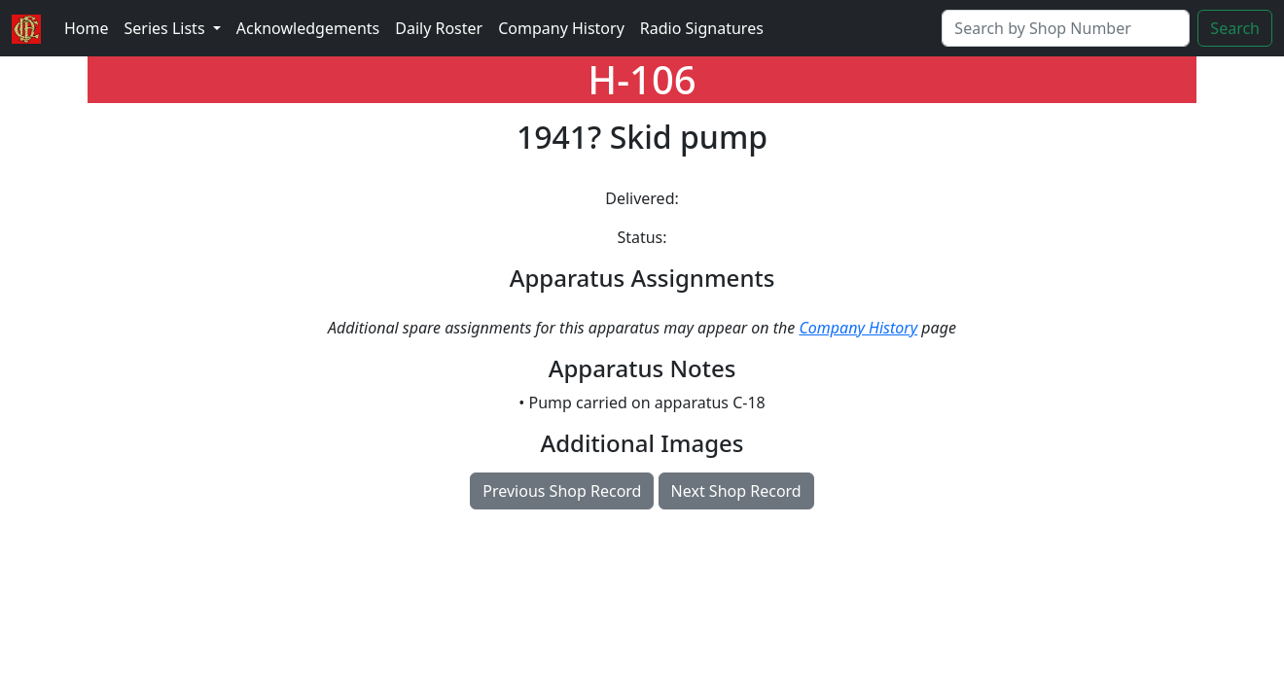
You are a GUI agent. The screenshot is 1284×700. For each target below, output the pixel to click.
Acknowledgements (307, 28)
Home (86, 28)
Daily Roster (438, 28)
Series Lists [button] (167, 28)
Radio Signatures (702, 28)
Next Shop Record (736, 491)
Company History (561, 28)
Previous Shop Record (561, 491)
